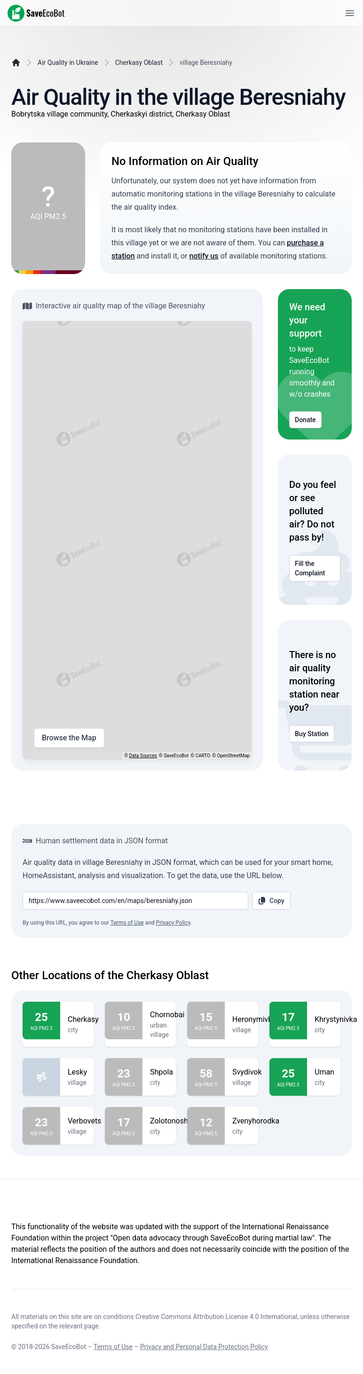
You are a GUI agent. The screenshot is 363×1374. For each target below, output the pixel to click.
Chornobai (167, 1015)
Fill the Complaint (314, 568)
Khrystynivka (336, 1019)
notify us (204, 255)
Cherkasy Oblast (139, 62)
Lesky (77, 1072)
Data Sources (143, 755)
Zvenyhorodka (255, 1121)
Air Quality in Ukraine (68, 62)
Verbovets (84, 1121)
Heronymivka (254, 1019)
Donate (305, 419)
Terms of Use (127, 922)
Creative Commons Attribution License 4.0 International (216, 1316)
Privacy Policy (173, 922)
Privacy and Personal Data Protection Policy (204, 1346)
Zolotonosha (171, 1121)
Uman (324, 1072)
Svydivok (247, 1072)
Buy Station (311, 733)
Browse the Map (69, 738)
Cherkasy (83, 1019)
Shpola (161, 1072)
